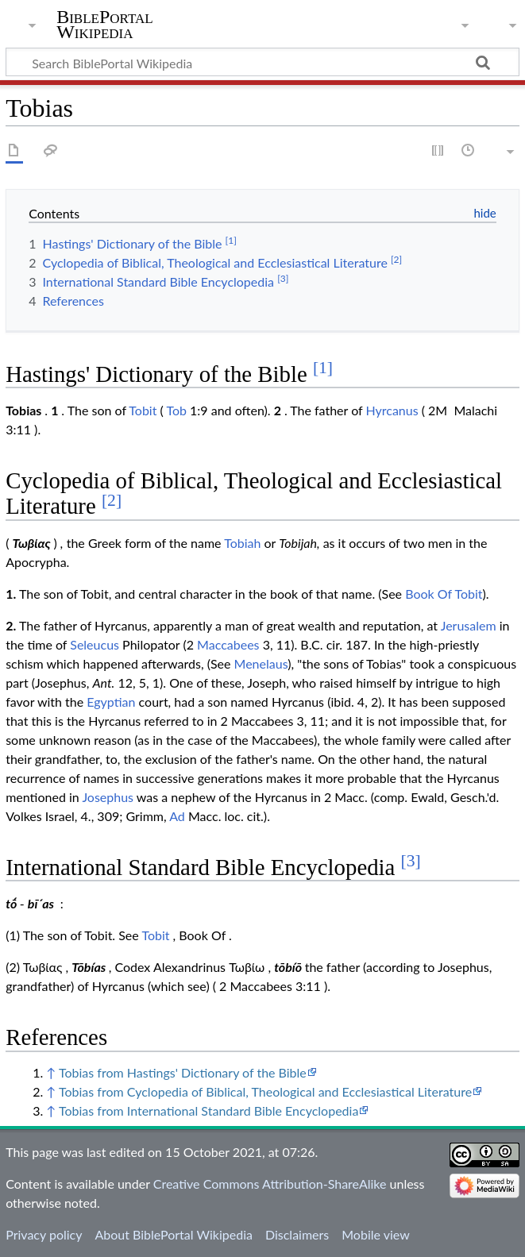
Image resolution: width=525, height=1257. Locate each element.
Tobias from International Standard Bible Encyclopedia (208, 1110)
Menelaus (261, 663)
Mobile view (375, 1234)
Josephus (107, 796)
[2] (112, 500)
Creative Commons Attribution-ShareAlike (270, 1183)
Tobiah (242, 542)
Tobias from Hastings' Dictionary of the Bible (183, 1072)
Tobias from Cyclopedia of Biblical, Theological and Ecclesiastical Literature (265, 1091)
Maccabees (228, 644)
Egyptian (111, 701)
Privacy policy (44, 1234)
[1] (323, 367)
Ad (177, 815)
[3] (411, 860)
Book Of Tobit (443, 593)
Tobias (23, 410)
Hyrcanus (391, 410)
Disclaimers (297, 1234)
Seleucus (94, 644)
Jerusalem (468, 625)
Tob (176, 410)
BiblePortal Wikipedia (104, 25)
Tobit (142, 410)
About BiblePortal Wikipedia (173, 1234)
